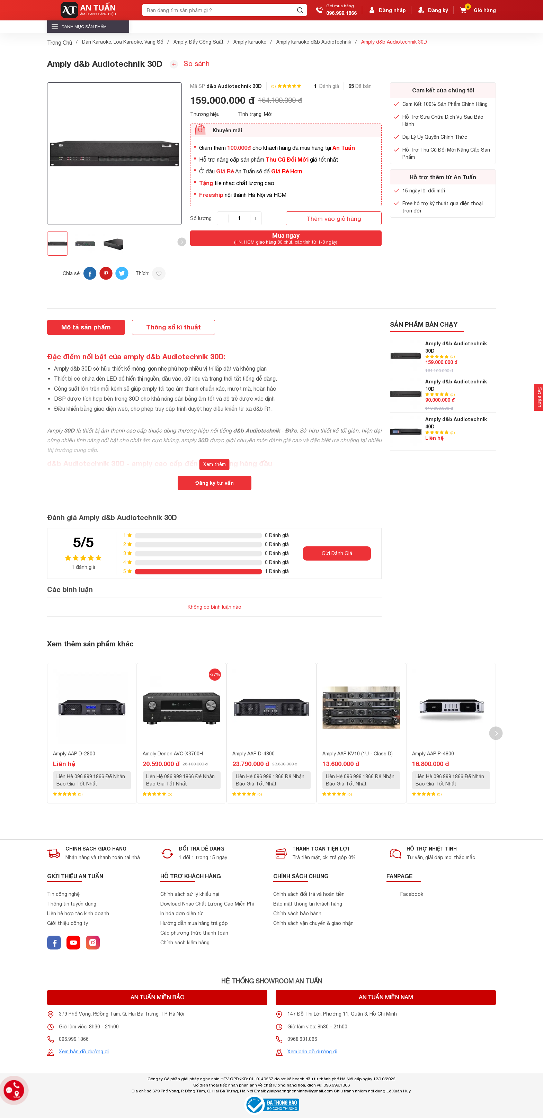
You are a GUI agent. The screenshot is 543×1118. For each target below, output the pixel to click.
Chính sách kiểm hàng (185, 942)
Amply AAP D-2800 (74, 753)
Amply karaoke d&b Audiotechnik (313, 42)
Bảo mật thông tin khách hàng (307, 904)
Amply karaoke (249, 42)
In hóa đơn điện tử (181, 913)
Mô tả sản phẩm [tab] (86, 327)
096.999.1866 (341, 13)
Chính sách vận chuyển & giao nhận (313, 923)
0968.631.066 (302, 1039)
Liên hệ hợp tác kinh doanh (78, 913)
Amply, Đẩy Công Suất (198, 42)
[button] (181, 242)
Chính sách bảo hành (297, 913)
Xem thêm (214, 464)
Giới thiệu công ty (67, 923)
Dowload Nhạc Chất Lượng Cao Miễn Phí (207, 904)
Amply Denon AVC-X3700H (173, 753)
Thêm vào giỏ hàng (333, 218)
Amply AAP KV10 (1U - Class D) (357, 753)
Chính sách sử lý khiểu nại (189, 894)
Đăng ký (432, 10)
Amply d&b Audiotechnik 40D (456, 422)
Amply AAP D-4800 (253, 753)
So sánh (190, 64)
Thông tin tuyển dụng (71, 904)
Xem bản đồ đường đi (84, 1051)
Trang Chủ (59, 42)
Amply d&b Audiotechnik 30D (456, 347)
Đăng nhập (387, 10)
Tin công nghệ (63, 894)
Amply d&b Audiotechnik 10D (456, 385)
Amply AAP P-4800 (433, 753)
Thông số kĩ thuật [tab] (173, 327)
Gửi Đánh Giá (337, 553)
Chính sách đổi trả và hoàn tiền (309, 894)
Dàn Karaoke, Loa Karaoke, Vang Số (122, 42)
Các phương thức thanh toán (194, 933)
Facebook (411, 894)
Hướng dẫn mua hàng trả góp (194, 923)
